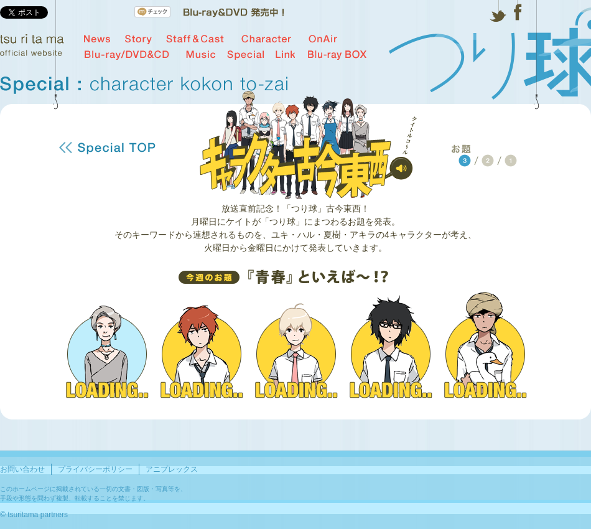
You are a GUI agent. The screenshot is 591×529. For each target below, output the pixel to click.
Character (266, 39)
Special (245, 55)
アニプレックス (172, 469)
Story (138, 39)
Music (200, 55)
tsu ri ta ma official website (32, 45)
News (97, 39)
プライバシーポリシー (95, 469)
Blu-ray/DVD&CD (126, 55)
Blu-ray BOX (337, 55)
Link (285, 55)
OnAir (323, 39)
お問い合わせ (22, 469)
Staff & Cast (195, 39)
